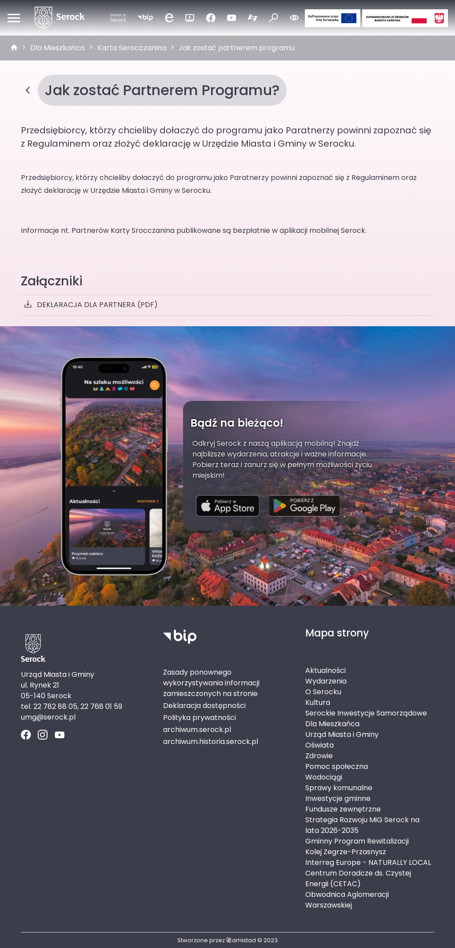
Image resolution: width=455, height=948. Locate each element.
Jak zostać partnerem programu (237, 48)
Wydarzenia (326, 681)
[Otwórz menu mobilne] (13, 18)
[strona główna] (14, 48)
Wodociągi (323, 777)
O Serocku (323, 692)
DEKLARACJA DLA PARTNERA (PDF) (91, 305)
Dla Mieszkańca (57, 48)
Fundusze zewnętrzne (343, 809)
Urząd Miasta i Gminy (342, 734)
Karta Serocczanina (131, 48)
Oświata (319, 745)
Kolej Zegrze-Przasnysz (345, 852)
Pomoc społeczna (336, 766)
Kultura (317, 702)
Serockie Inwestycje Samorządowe (366, 713)
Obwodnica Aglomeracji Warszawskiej (347, 899)
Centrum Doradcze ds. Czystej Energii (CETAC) (358, 878)
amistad (241, 940)
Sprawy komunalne (338, 788)
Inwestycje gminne (338, 798)
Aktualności (325, 670)
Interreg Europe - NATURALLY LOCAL (368, 862)
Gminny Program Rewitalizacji (357, 841)
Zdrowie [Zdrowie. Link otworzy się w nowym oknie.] (319, 756)
